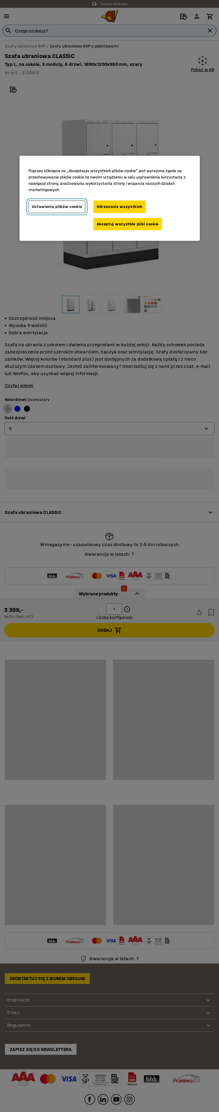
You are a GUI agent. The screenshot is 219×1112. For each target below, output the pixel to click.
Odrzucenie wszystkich (120, 206)
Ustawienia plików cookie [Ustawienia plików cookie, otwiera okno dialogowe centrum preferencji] (57, 206)
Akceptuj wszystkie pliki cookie (128, 224)
